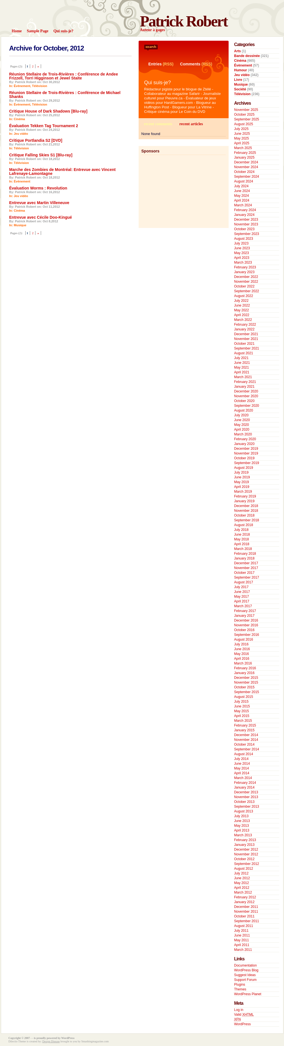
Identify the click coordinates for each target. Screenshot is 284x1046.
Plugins (239, 984)
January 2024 (244, 215)
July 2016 (241, 644)
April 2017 (241, 601)
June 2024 (242, 191)
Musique (20, 225)
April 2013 (241, 830)
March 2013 (243, 835)
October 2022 (244, 286)
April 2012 (241, 888)
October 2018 (244, 515)
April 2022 (241, 315)
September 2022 (246, 291)
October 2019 (244, 458)
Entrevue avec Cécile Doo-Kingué (40, 217)
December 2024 (246, 162)
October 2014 (244, 744)
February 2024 (245, 210)
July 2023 (241, 243)
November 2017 (246, 568)
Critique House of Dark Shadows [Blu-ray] (48, 111)
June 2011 (242, 935)
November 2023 (246, 224)
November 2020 (246, 396)
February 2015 (245, 725)
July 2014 (241, 759)
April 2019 (241, 487)
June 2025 (242, 134)
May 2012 (241, 883)
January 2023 (244, 272)
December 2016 (246, 620)
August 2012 (243, 869)
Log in (239, 1010)
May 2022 (241, 310)
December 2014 (246, 735)
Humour (240, 70)
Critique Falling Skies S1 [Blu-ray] (41, 155)
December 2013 (246, 792)
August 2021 (243, 353)
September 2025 (246, 119)
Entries (155, 64)
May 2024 (241, 196)
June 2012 (242, 878)
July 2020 (241, 415)
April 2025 (241, 143)
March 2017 (243, 606)
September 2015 (246, 692)
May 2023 (241, 253)
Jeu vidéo (21, 133)
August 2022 (243, 296)
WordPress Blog (246, 970)
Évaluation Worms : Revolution (38, 188)
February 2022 (245, 324)
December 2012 (246, 849)
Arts (237, 51)
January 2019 (244, 501)
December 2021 (246, 334)
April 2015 (241, 716)
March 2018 (243, 549)
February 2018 (245, 554)
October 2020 (244, 401)
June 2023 (242, 248)
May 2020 (241, 425)
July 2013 (241, 816)
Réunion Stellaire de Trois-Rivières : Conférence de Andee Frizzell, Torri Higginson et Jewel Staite (63, 76)
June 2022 (242, 305)
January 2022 (244, 329)
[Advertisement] (179, 190)
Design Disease (51, 1041)
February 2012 (245, 897)
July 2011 (241, 931)
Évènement (22, 86)
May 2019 (241, 482)
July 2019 (241, 472)
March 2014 (243, 778)
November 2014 (246, 740)
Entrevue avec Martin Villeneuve (39, 202)
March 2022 (243, 320)
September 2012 (246, 864)
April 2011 (241, 945)
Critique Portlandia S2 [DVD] (35, 140)
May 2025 (241, 138)
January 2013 (244, 845)
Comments (190, 64)
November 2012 (246, 854)
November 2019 (246, 453)
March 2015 (243, 721)
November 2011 (246, 911)
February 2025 (245, 153)
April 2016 (241, 659)
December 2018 (246, 506)
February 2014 (245, 783)
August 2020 (243, 410)
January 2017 (244, 616)
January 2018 (244, 558)
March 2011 (243, 950)
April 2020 (241, 429)
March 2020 (243, 434)
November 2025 (246, 110)
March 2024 (243, 205)
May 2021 (241, 367)
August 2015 (243, 697)
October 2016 (244, 630)
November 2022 (246, 282)
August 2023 (243, 239)
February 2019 (245, 496)
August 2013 (243, 811)
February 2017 (245, 611)
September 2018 (246, 520)
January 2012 (244, 902)
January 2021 (244, 387)
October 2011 (244, 916)
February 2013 (245, 840)
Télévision (39, 86)
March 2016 (243, 663)
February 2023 (245, 267)
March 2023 (243, 262)
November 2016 (246, 625)
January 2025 (244, 157)
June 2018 (242, 534)
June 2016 (242, 649)
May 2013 (241, 826)
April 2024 (241, 200)
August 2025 (243, 124)
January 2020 (244, 444)
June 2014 (242, 764)
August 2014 (243, 754)
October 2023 (244, 229)
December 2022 (246, 277)
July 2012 (241, 873)
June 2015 (242, 706)
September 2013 (246, 807)
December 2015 (246, 678)
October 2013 (244, 802)
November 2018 (246, 511)
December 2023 (246, 219)
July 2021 (241, 358)
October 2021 (244, 344)
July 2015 (241, 702)
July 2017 (241, 587)
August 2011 (243, 926)
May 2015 (241, 711)
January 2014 (244, 787)
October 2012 (244, 859)
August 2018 (243, 525)
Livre (238, 80)
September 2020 (246, 406)
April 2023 (241, 258)
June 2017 (242, 592)
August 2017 (243, 582)
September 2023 (246, 234)
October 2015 (244, 687)
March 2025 (243, 148)
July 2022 (241, 301)
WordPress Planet (248, 994)
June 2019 (242, 477)
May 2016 (241, 654)
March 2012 (243, 892)
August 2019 (243, 468)
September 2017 (246, 577)
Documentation (245, 965)
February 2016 (245, 668)
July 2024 (241, 186)
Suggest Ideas (245, 975)
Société (240, 89)
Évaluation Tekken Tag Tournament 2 (43, 126)
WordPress (242, 1024)
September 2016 (246, 635)
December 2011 (246, 907)
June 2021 (242, 363)
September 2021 (246, 348)
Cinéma (19, 119)
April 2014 (241, 773)
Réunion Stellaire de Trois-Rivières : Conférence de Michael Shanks (65, 94)
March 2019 (243, 492)
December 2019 (246, 449)
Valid (244, 1015)
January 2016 (244, 673)
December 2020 (246, 391)
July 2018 (241, 530)
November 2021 (246, 339)
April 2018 (241, 544)
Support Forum (245, 980)
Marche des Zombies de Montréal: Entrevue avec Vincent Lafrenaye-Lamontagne (62, 171)
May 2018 (241, 539)
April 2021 (241, 372)
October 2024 (244, 172)
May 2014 (241, 768)
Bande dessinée (247, 56)
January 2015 (244, 730)
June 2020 (242, 420)
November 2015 (246, 682)
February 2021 (245, 382)
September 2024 (246, 177)
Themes (240, 989)
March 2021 (243, 377)
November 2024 (246, 167)
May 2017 (241, 597)
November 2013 (246, 797)
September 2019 (246, 463)
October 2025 (244, 115)
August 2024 (243, 181)
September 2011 (246, 921)
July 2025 (241, 129)
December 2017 (246, 563)
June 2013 (242, 821)
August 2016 (243, 639)
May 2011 (241, 940)
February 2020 (245, 439)
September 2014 (246, 749)
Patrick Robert (183, 21)
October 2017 (244, 573)
